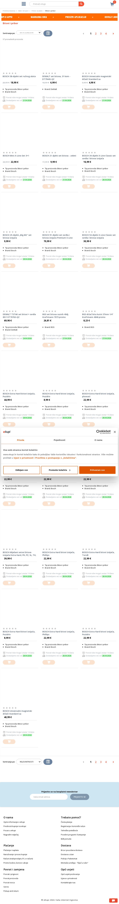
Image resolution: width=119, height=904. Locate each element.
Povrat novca (9, 882)
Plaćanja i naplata (11, 850)
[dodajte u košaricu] (9, 107)
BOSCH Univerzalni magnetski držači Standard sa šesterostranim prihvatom (96, 78)
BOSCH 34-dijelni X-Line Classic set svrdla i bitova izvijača (99, 157)
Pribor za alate (37, 11)
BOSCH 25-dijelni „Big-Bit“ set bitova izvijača (17, 236)
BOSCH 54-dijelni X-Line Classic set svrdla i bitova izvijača (99, 236)
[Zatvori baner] (115, 432)
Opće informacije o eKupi (14, 822)
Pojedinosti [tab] (59, 440)
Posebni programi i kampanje (73, 834)
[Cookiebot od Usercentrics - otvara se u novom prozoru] (98, 432)
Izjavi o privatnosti (23, 457)
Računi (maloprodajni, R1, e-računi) (18, 858)
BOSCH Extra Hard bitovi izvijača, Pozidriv (19, 395)
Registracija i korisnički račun (73, 826)
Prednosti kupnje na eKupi (15, 826)
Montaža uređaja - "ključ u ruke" (74, 863)
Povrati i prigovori (11, 874)
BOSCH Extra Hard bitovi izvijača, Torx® (98, 553)
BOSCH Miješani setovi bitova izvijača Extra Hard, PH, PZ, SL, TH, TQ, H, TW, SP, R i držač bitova (19, 554)
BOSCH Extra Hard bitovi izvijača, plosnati (98, 395)
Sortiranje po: (9, 33)
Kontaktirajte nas (68, 882)
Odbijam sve (21, 470)
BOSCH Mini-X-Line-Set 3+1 (16, 155)
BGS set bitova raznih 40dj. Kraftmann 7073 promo (55, 315)
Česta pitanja (66, 822)
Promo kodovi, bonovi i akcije (16, 863)
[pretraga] (81, 4)
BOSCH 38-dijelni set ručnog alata (19, 76)
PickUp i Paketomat (69, 858)
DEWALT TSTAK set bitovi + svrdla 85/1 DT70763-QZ (19, 315)
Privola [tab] (20, 440)
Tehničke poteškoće (69, 830)
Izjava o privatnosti (69, 878)
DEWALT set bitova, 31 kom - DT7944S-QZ (56, 77)
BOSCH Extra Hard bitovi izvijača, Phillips (58, 553)
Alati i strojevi (23, 11)
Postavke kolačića (59, 470)
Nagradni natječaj (11, 834)
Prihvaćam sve (97, 470)
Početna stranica (9, 11)
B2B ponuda (66, 839)
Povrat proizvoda (11, 878)
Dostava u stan (67, 854)
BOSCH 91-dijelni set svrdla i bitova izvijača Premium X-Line (57, 236)
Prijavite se (80, 797)
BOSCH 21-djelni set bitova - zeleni (59, 155)
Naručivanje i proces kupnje (15, 854)
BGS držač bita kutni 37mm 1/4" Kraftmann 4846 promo (97, 315)
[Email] (49, 797)
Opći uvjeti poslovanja (70, 874)
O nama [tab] (98, 440)
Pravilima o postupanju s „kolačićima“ (55, 457)
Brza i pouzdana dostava (71, 850)
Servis (6, 886)
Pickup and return (11, 891)
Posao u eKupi (10, 830)
